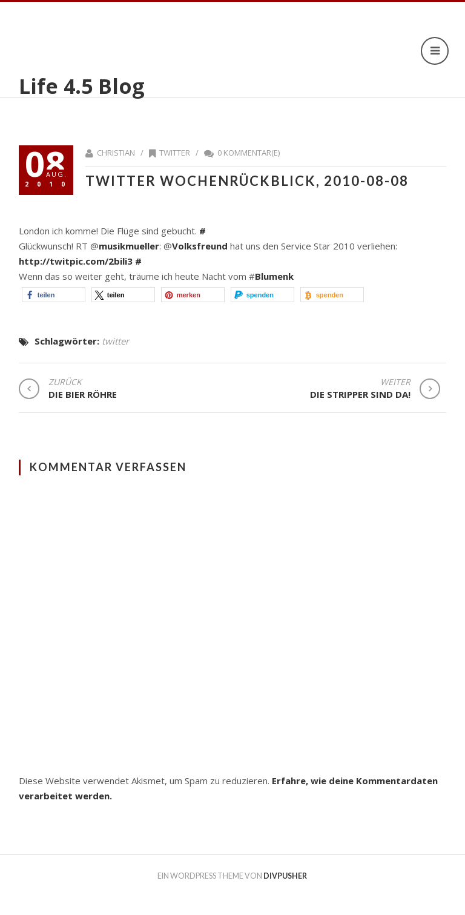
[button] (53, 294)
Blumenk (274, 276)
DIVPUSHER (285, 875)
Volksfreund (200, 246)
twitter (174, 152)
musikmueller (129, 246)
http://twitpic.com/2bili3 (76, 261)
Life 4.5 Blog (82, 86)
